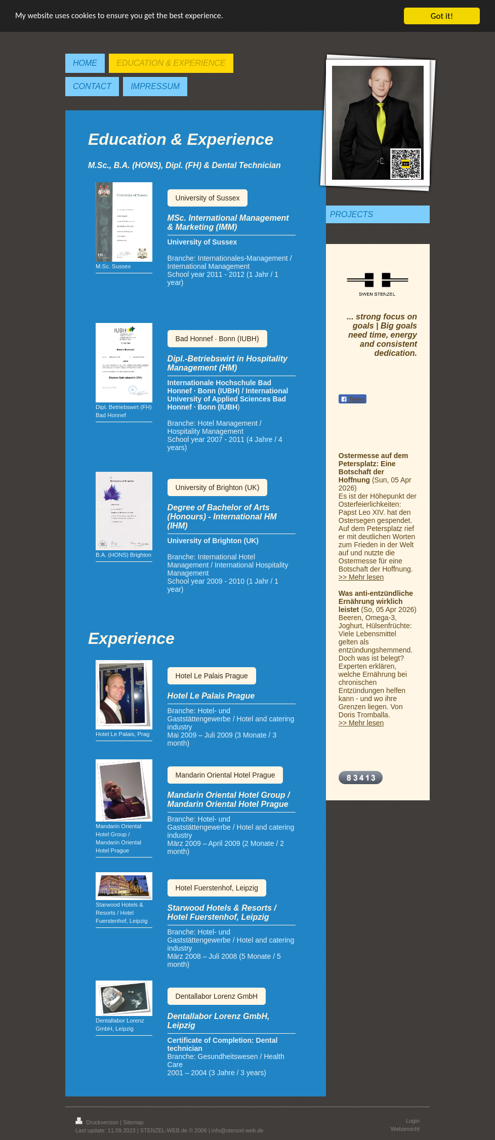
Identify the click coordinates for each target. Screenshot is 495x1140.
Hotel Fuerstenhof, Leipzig (217, 888)
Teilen (352, 399)
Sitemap (133, 1122)
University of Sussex (208, 198)
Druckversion (97, 1122)
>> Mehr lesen (361, 577)
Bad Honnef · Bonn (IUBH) (217, 339)
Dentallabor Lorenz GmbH (217, 996)
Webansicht (405, 1129)
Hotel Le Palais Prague (212, 676)
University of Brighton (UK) (218, 487)
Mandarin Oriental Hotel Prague (225, 775)
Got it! (442, 16)
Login (413, 1121)
